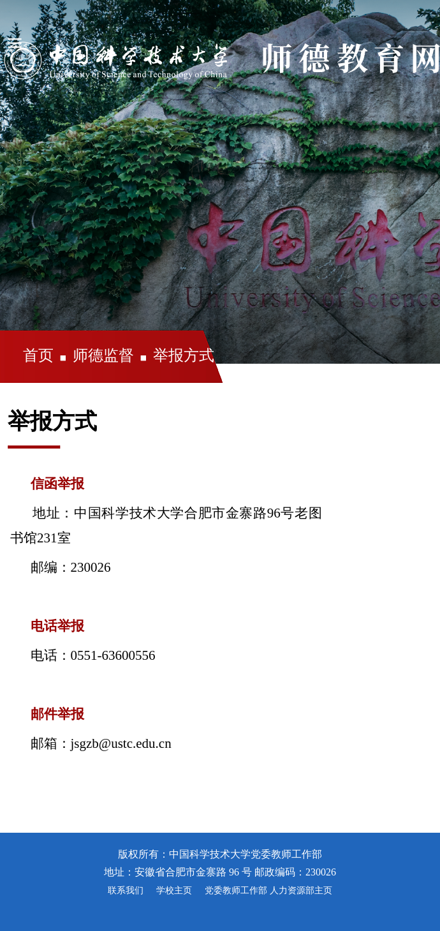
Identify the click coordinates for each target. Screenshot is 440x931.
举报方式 (183, 355)
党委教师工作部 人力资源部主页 (268, 890)
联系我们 (125, 890)
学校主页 (174, 890)
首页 (38, 355)
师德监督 (103, 355)
